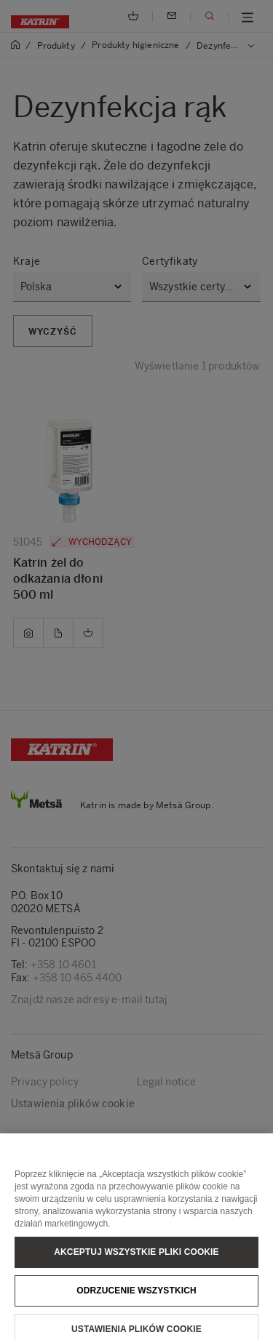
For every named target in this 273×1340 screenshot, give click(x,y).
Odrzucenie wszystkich (136, 1301)
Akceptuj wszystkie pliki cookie (136, 1263)
